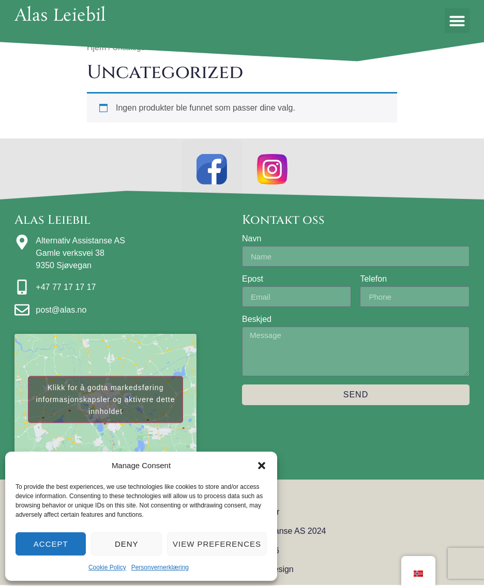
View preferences (217, 543)
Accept (51, 543)
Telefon (373, 280)
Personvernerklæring (160, 567)
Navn (251, 240)
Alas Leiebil (60, 16)
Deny (127, 543)
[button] (261, 465)
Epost (252, 280)
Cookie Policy (107, 567)
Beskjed (256, 321)
